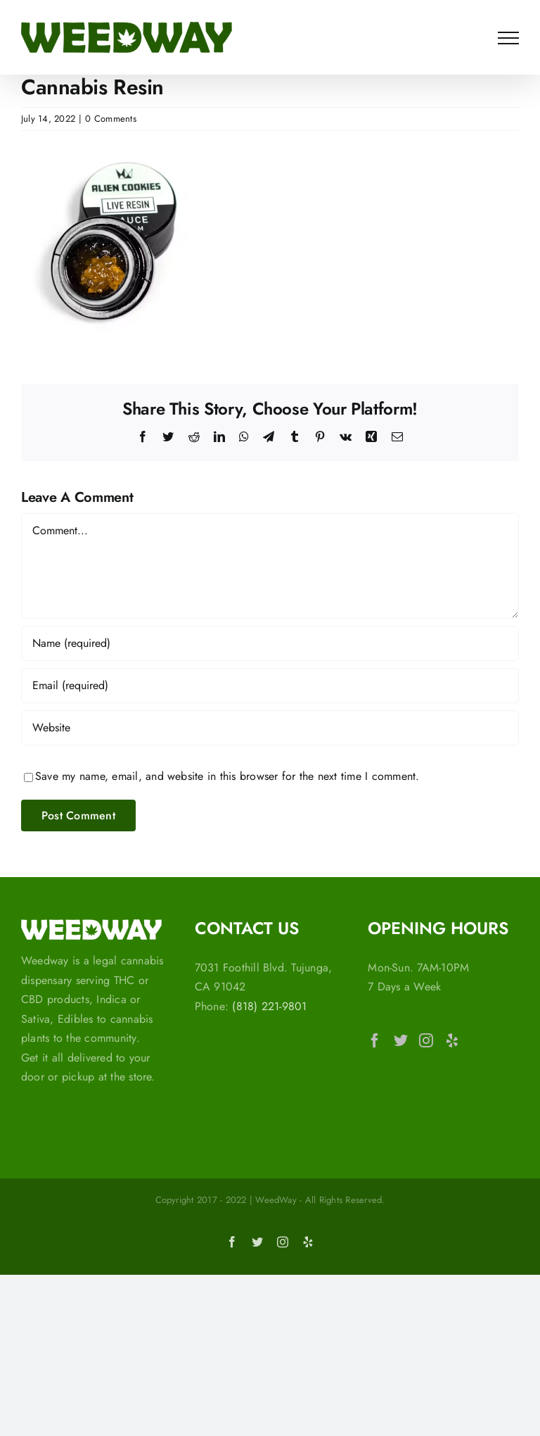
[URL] (270, 727)
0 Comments (110, 118)
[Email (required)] (270, 685)
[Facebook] (375, 1040)
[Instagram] (426, 1040)
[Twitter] (401, 1040)
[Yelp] (452, 1040)
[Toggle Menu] (508, 38)
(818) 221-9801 (269, 1006)
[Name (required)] (270, 643)
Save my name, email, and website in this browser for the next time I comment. (227, 776)
